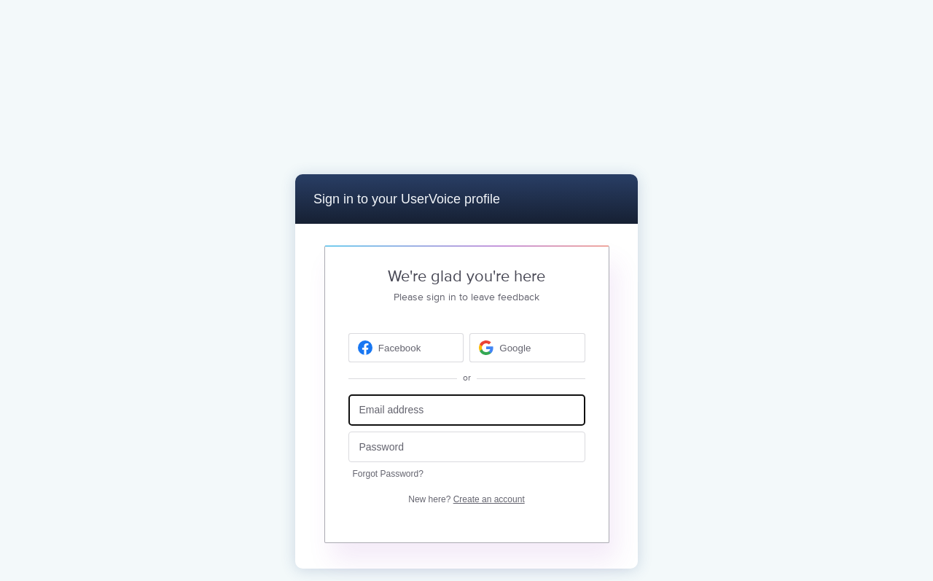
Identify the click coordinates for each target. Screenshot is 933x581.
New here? (466, 499)
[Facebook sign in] (406, 347)
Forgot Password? (388, 474)
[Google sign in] (527, 347)
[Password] (466, 447)
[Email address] (466, 410)
